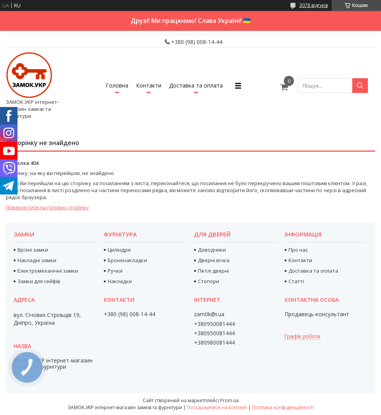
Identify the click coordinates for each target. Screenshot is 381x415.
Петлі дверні (213, 270)
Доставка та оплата (196, 85)
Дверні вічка (213, 260)
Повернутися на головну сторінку (47, 207)
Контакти (148, 85)
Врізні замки (32, 249)
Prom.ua (229, 400)
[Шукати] (360, 85)
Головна (117, 85)
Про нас (298, 249)
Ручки (115, 270)
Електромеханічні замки (47, 270)
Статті (296, 281)
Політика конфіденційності (283, 407)
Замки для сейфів (38, 281)
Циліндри (119, 249)
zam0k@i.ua (209, 314)
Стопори (208, 281)
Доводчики (212, 249)
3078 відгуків (313, 5)
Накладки (120, 281)
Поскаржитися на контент (217, 407)
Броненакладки (127, 260)
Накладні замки (36, 260)
